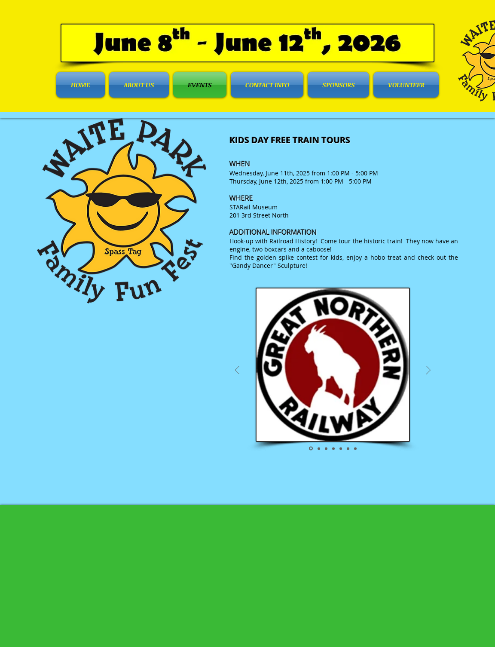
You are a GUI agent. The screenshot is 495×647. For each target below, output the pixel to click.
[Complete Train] (319, 448)
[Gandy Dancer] (348, 448)
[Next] (428, 371)
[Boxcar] (333, 448)
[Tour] (355, 448)
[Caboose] (340, 448)
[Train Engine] (326, 448)
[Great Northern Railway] (311, 449)
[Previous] (237, 371)
